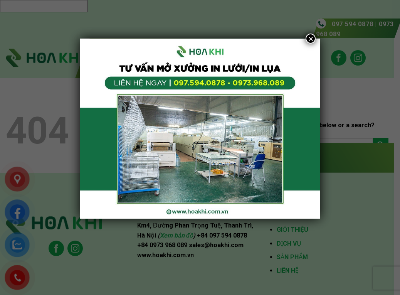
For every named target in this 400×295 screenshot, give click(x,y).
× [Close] (310, 39)
